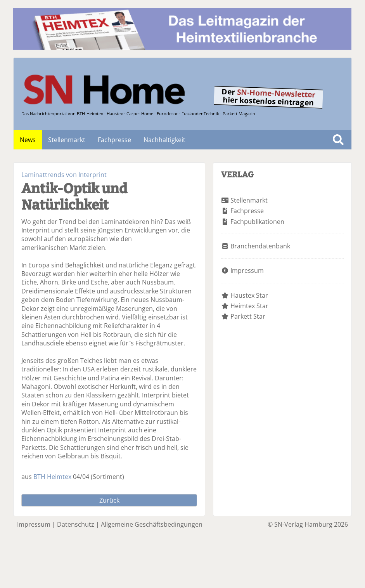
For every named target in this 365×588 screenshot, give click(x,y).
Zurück (109, 500)
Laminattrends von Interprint (64, 174)
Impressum (247, 270)
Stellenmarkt (66, 139)
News (28, 139)
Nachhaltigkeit (164, 139)
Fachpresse (114, 139)
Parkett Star (247, 316)
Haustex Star (249, 295)
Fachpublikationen (257, 221)
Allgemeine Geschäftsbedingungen (151, 524)
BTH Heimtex (52, 476)
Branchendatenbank (260, 246)
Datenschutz (75, 524)
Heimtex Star (249, 306)
